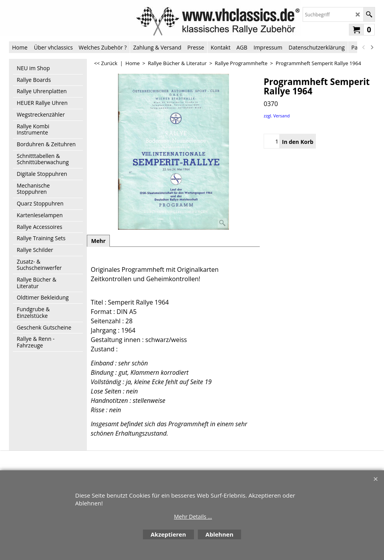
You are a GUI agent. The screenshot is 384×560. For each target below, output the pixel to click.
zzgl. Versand (277, 116)
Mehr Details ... (193, 516)
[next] (371, 47)
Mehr (98, 241)
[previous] (363, 47)
